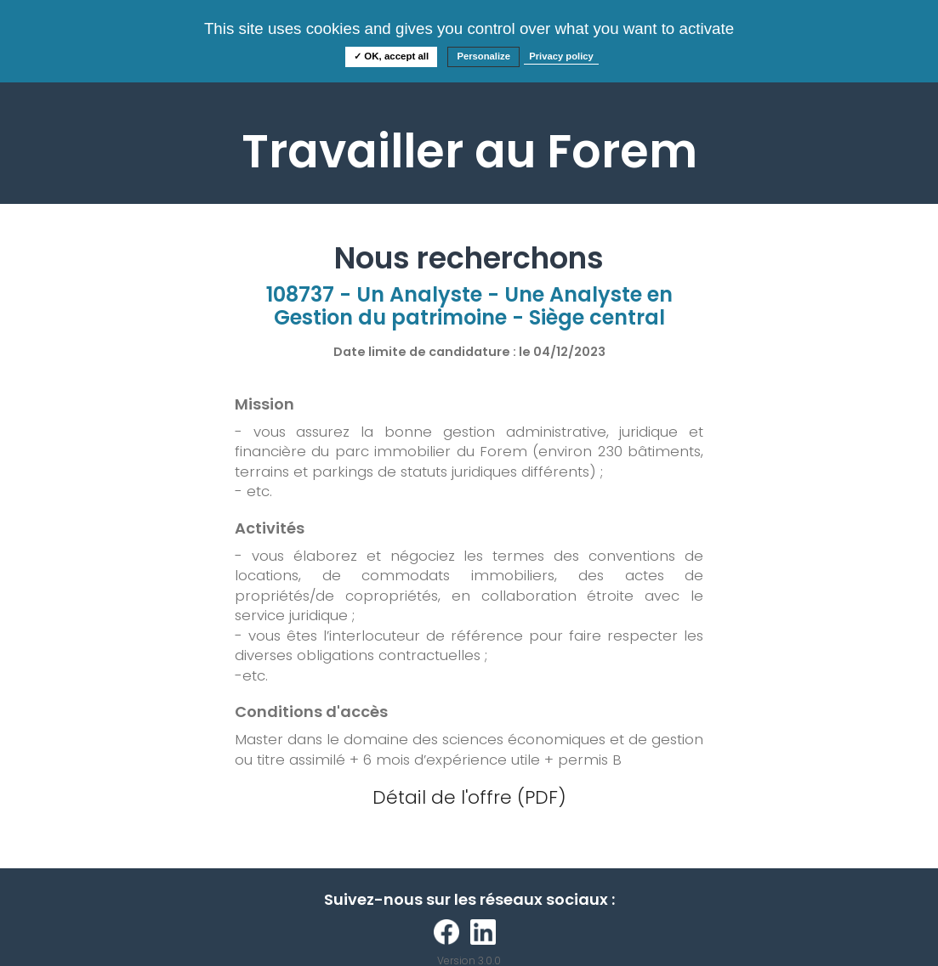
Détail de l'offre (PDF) (469, 797)
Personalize (483, 56)
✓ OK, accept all (391, 56)
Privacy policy (561, 56)
